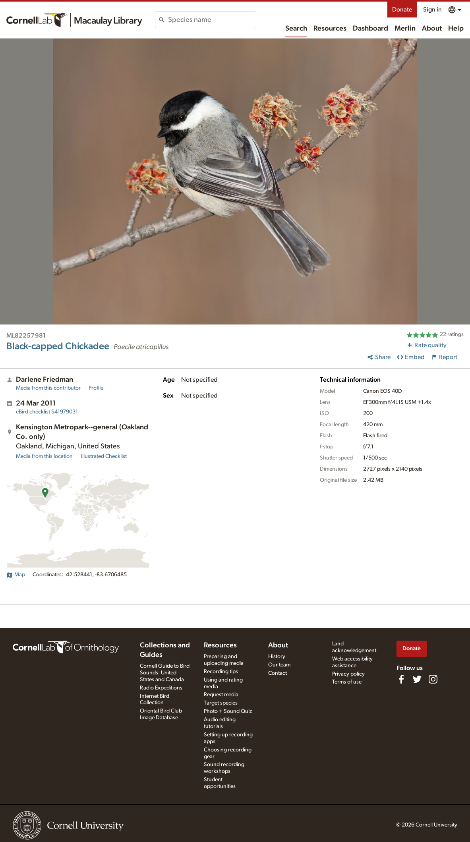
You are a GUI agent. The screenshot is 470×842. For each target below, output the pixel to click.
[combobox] (212, 20)
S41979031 (47, 412)
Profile (96, 388)
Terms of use (347, 682)
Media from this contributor (48, 388)
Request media (221, 694)
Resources (329, 28)
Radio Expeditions (161, 688)
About (432, 28)
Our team (279, 665)
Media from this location (44, 456)
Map (15, 574)
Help (456, 28)
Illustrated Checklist (104, 456)
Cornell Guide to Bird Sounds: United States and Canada (165, 672)
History (276, 656)
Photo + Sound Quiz (228, 711)
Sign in (432, 9)
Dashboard (370, 28)
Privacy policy (348, 674)
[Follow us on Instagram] (433, 679)
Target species (221, 703)
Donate (402, 9)
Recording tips (221, 671)
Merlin (405, 28)
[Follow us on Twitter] (417, 679)
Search (296, 28)
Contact (277, 673)
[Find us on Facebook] (401, 679)
